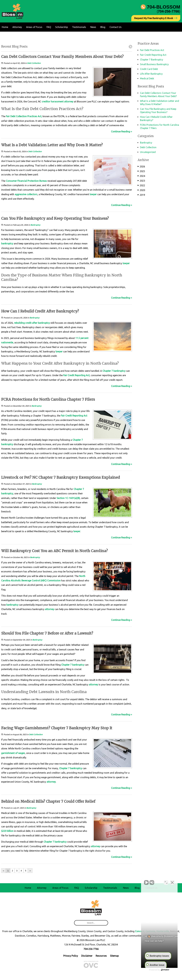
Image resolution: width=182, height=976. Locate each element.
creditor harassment (53, 101)
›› (30, 870)
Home (5, 27)
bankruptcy (7, 243)
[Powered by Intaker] (156, 970)
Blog (102, 27)
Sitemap (114, 955)
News (93, 27)
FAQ (49, 27)
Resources (101, 955)
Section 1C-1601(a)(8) (68, 498)
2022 (141, 185)
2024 (141, 175)
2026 (141, 166)
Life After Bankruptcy (151, 73)
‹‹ (3, 870)
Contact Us (116, 27)
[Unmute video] (129, 881)
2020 (141, 190)
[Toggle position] (166, 881)
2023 (141, 180)
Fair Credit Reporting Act (76, 375)
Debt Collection (34, 63)
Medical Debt (147, 78)
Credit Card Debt (149, 69)
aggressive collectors (26, 194)
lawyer (93, 194)
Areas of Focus (34, 27)
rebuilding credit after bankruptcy (32, 322)
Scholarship (61, 27)
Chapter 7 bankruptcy (113, 371)
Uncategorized (148, 152)
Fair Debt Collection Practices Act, (24, 116)
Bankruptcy (35, 225)
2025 (141, 171)
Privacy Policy (70, 955)
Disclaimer (86, 955)
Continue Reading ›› (121, 131)
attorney (68, 101)
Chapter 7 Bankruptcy (151, 59)
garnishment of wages (13, 753)
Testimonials (79, 27)
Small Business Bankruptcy (154, 64)
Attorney (17, 27)
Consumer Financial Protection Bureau (26, 181)
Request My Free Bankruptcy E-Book (155, 18)
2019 (141, 194)
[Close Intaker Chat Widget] (172, 881)
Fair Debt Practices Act (152, 50)
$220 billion (7, 831)
